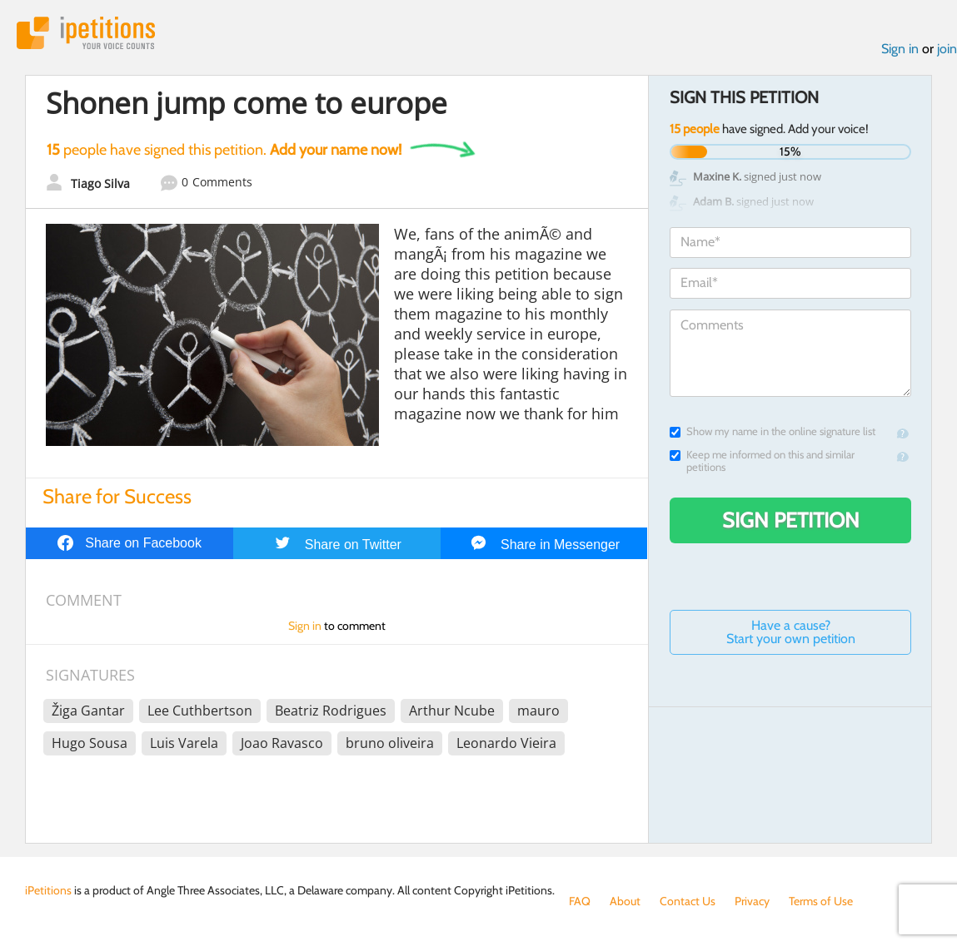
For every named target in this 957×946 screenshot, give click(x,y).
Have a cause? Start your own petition (790, 631)
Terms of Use (821, 901)
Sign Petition (791, 520)
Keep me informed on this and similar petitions (762, 460)
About (625, 901)
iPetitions (86, 33)
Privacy (752, 901)
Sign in (900, 49)
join (947, 49)
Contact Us (687, 901)
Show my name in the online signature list (772, 431)
